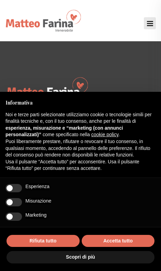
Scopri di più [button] (80, 257)
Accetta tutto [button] (118, 240)
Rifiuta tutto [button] (43, 240)
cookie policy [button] (104, 134)
